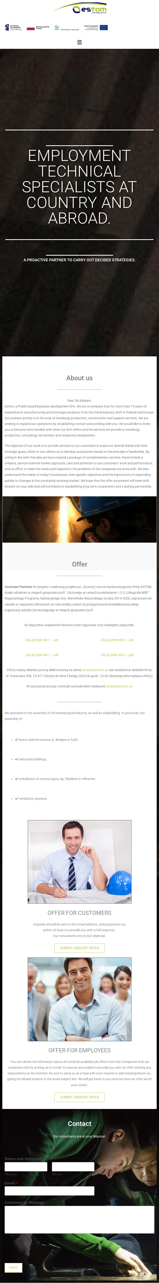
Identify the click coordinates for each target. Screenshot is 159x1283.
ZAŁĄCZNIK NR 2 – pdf (117, 655)
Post (13, 1268)
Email (11, 1183)
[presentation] (40, 1255)
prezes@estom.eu (95, 670)
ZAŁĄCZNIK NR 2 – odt (117, 640)
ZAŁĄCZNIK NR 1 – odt (41, 640)
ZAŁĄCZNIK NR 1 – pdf (41, 655)
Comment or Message (25, 1202)
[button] (79, 42)
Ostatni (57, 1174)
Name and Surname (24, 1158)
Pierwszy (11, 1174)
